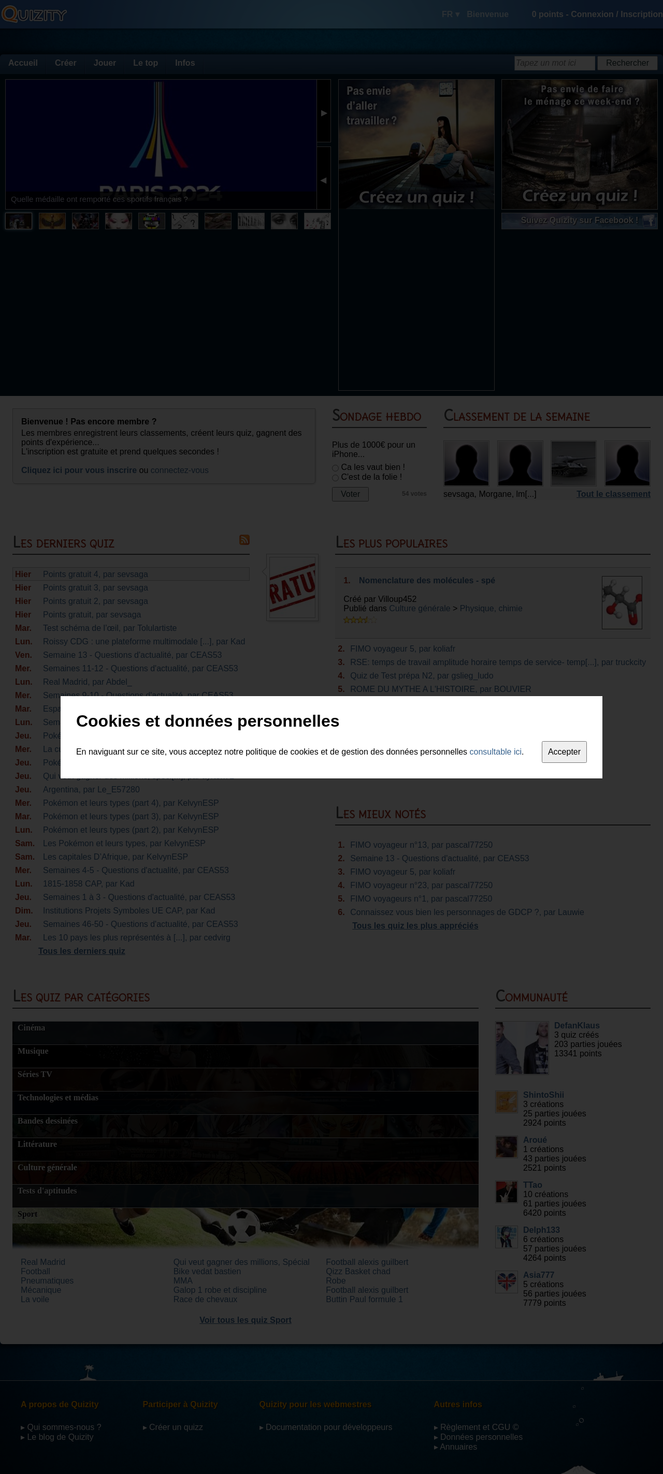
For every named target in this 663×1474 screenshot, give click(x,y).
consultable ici (496, 751)
